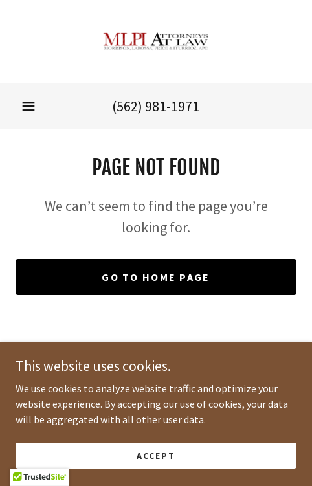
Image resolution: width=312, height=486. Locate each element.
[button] (28, 106)
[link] (156, 41)
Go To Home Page (156, 277)
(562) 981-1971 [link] (155, 106)
